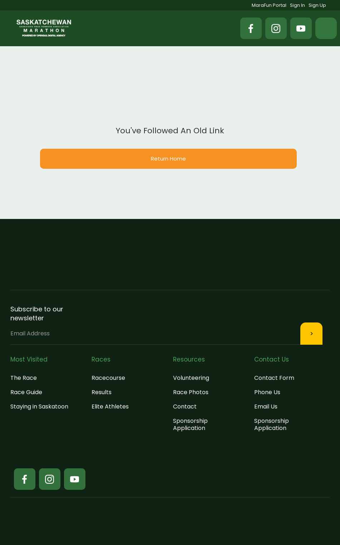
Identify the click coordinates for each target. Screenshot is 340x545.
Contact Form (274, 378)
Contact (185, 406)
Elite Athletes (110, 406)
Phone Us (267, 392)
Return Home (168, 158)
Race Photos (190, 392)
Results (102, 392)
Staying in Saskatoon (39, 406)
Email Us (265, 406)
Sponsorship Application (190, 424)
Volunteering (191, 378)
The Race (23, 378)
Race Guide (26, 392)
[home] (44, 28)
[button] (326, 28)
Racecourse (108, 378)
